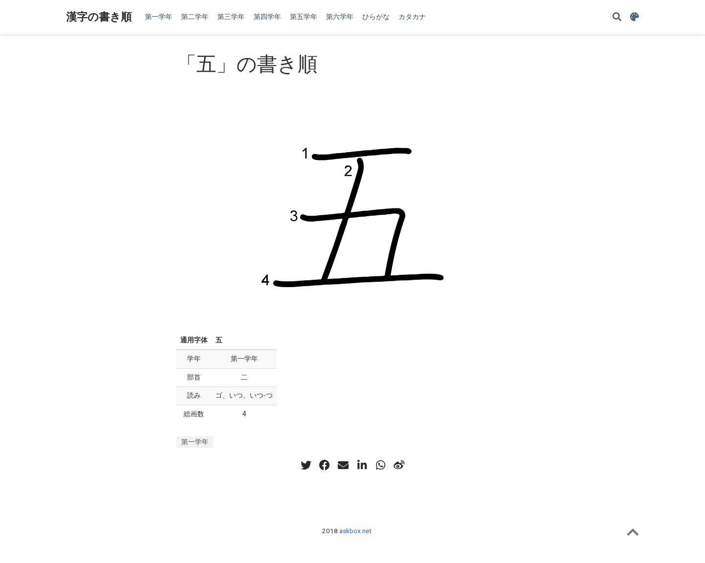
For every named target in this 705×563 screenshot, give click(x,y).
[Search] (616, 17)
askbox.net (355, 531)
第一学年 (195, 442)
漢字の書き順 (99, 17)
